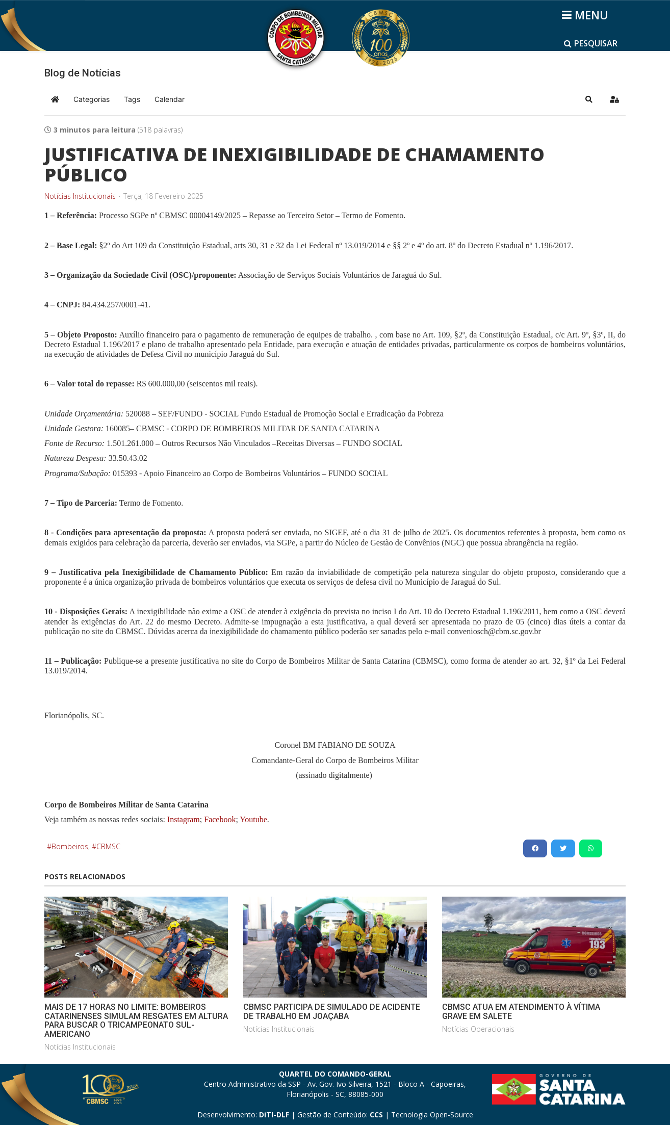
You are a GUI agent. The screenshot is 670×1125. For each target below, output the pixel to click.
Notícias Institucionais (80, 196)
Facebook (220, 819)
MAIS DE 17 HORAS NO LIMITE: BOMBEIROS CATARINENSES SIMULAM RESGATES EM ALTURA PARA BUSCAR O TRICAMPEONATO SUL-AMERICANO (136, 1020)
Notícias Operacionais (478, 1029)
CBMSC (108, 846)
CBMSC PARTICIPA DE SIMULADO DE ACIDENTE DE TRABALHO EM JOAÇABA (331, 1011)
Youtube (252, 819)
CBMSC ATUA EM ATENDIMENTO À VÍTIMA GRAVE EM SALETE (521, 1011)
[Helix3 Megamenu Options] (586, 15)
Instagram (183, 819)
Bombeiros (69, 846)
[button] (589, 99)
